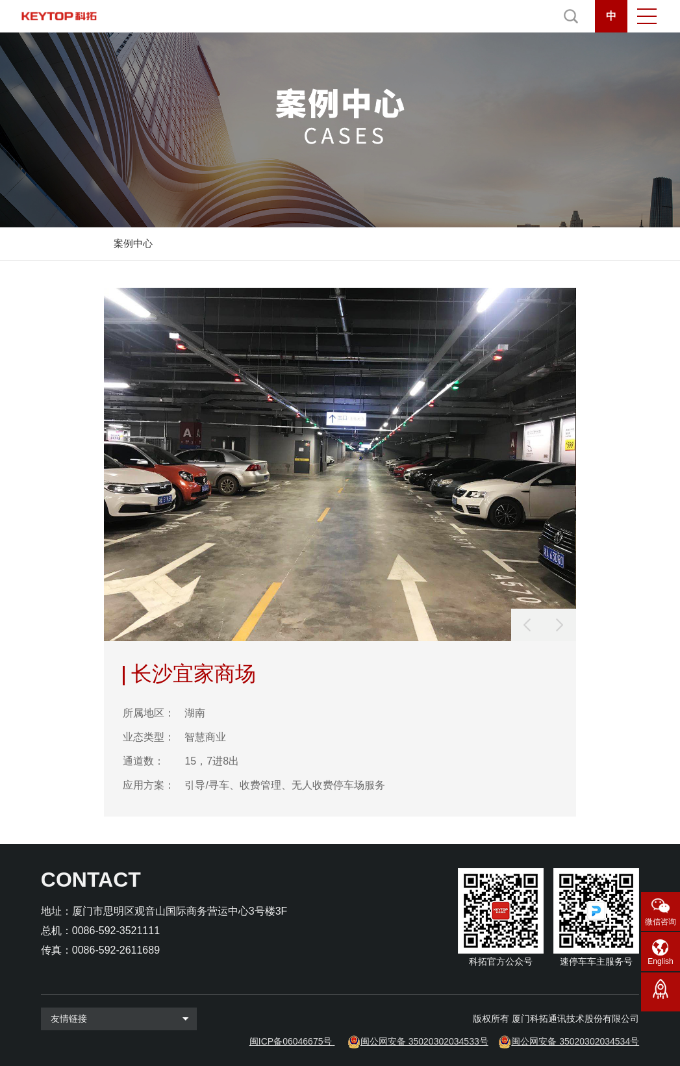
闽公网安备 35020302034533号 (424, 1041)
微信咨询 (660, 921)
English (660, 961)
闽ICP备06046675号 (291, 1041)
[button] (560, 625)
